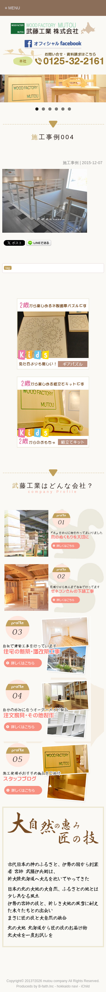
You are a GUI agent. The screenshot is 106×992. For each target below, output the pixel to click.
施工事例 (71, 162)
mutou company (55, 981)
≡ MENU (12, 8)
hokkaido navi (67, 986)
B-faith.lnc (46, 986)
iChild (85, 986)
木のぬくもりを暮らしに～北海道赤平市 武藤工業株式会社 (53, 31)
